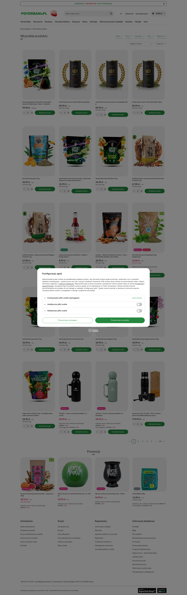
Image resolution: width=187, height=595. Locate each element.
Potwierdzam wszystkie (120, 320)
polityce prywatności (66, 284)
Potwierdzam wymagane (67, 320)
